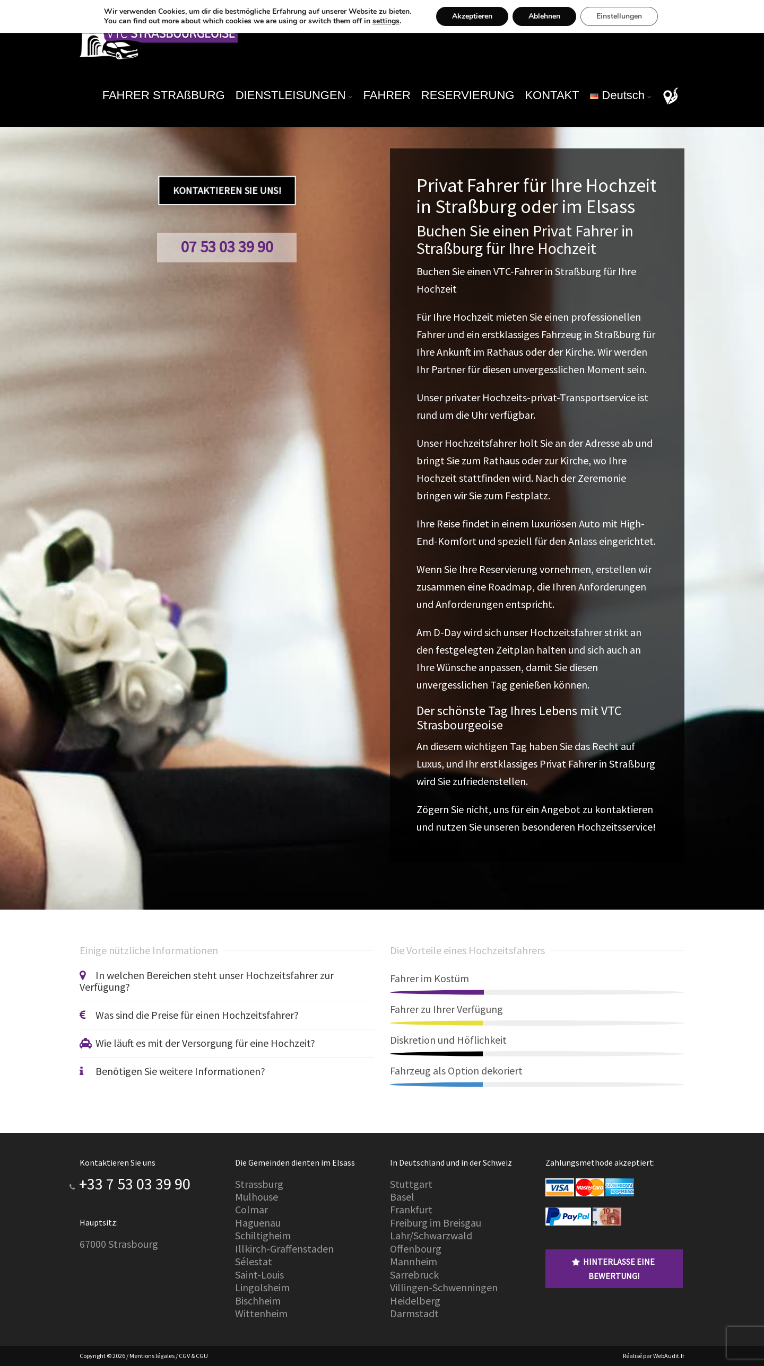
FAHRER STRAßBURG (163, 95)
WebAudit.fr (668, 1356)
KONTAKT (552, 95)
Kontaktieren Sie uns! (227, 190)
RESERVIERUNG (468, 95)
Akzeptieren (476, 16)
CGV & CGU (193, 1356)
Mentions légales (152, 1356)
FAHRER (387, 95)
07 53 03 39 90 (227, 246)
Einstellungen (627, 16)
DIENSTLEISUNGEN (291, 95)
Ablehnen (550, 16)
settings (385, 21)
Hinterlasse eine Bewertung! (613, 1268)
